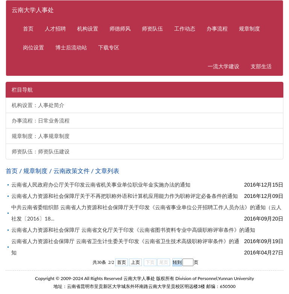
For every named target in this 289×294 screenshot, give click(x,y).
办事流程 (217, 28)
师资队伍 (152, 28)
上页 (135, 262)
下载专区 (108, 47)
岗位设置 (33, 47)
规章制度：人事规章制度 (41, 136)
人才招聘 (55, 28)
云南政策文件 (71, 170)
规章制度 (249, 28)
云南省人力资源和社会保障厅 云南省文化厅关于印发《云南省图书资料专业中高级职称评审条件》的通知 (133, 230)
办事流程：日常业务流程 (41, 121)
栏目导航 (22, 90)
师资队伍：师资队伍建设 (41, 152)
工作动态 (184, 28)
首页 (28, 28)
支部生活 (261, 66)
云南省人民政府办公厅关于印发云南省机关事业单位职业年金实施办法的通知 (100, 184)
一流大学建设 (226, 65)
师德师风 (120, 28)
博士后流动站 (71, 47)
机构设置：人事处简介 (38, 105)
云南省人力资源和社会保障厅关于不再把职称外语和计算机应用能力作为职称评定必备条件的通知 (124, 196)
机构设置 (87, 28)
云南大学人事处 (33, 9)
